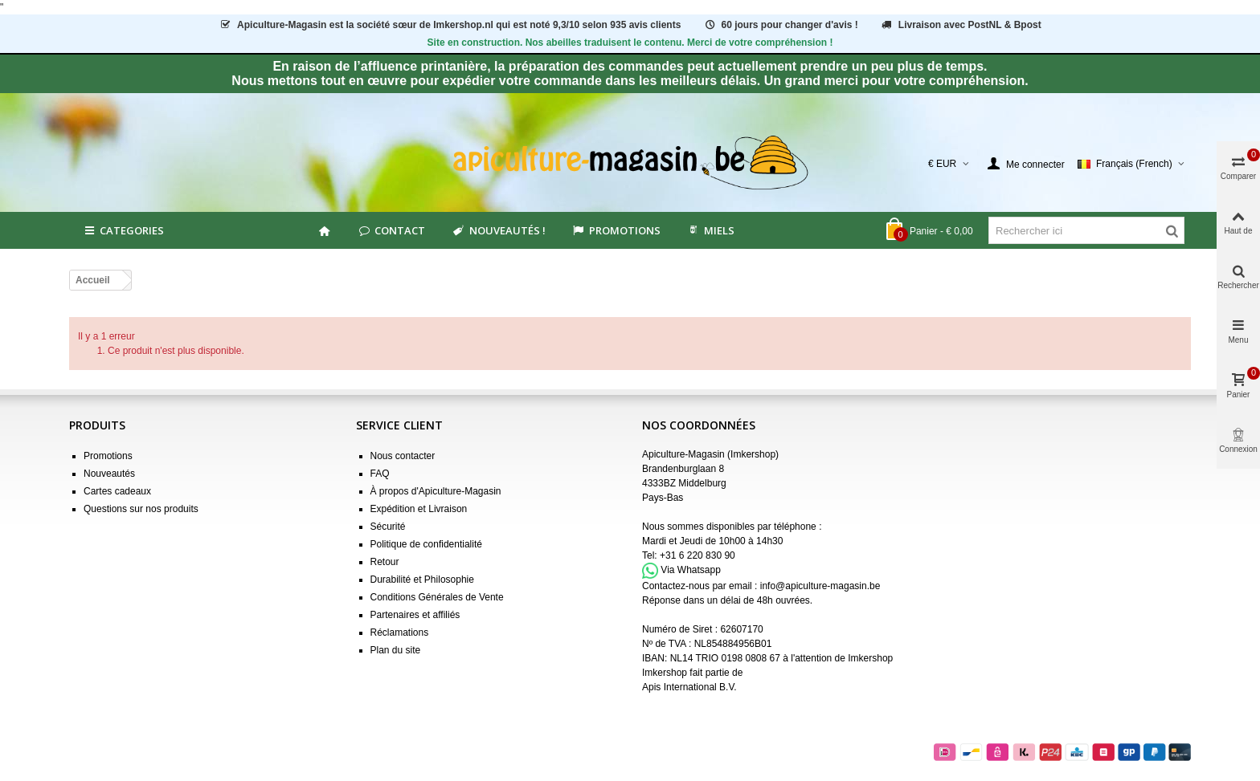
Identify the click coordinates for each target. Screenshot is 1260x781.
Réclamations (399, 632)
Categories (123, 230)
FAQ (380, 473)
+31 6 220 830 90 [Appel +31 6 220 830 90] (697, 555)
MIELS (710, 230)
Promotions (616, 230)
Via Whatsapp (691, 570)
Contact (391, 230)
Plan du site (395, 650)
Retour (384, 561)
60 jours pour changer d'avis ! (780, 25)
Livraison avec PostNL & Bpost (960, 25)
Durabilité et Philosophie (422, 579)
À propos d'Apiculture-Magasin (435, 491)
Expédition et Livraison (419, 509)
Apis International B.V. (689, 687)
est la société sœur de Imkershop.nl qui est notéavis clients (450, 25)
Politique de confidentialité (426, 544)
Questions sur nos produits (141, 509)
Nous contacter (403, 456)
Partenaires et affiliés (415, 614)
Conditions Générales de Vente (437, 597)
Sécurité (388, 526)
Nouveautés (109, 473)
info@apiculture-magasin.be (820, 586)
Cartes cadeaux (117, 491)
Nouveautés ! (498, 230)
